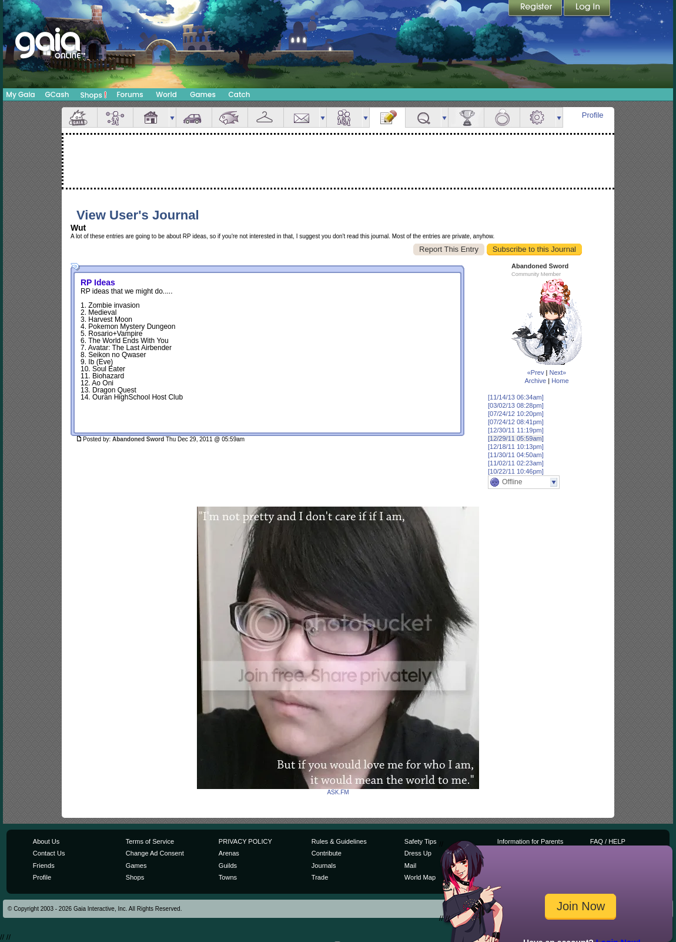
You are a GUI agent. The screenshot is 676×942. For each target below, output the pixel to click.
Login (587, 9)
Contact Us (49, 853)
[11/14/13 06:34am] (516, 397)
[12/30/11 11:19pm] (516, 430)
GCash (57, 94)
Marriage (502, 117)
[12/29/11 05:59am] (516, 438)
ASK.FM (338, 792)
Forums (129, 94)
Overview (79, 117)
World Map (420, 877)
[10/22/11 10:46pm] (516, 471)
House (151, 117)
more (172, 117)
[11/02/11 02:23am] (516, 463)
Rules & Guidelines (339, 841)
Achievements (466, 117)
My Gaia (20, 94)
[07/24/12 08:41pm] (516, 421)
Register (536, 9)
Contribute (327, 853)
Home (559, 380)
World (166, 94)
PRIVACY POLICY (245, 841)
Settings (537, 117)
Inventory (265, 117)
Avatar (115, 117)
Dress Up (417, 853)
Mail (301, 117)
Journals (324, 865)
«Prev (535, 372)
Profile (593, 115)
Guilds (228, 865)
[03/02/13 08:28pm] (516, 405)
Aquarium (229, 117)
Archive (535, 380)
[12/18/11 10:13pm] (516, 446)
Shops (94, 95)
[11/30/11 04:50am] (516, 454)
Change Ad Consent (155, 853)
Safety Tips (420, 841)
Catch (239, 94)
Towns (228, 877)
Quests (423, 117)
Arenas (229, 853)
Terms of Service (150, 841)
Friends (344, 117)
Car (194, 117)
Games (203, 94)
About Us (46, 841)
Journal (387, 117)
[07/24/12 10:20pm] (516, 413)
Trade (320, 877)
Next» (557, 372)
